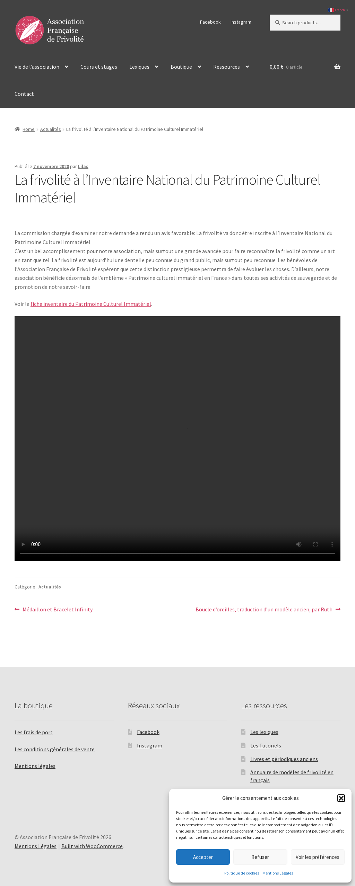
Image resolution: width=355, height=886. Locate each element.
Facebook (210, 22)
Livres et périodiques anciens (284, 758)
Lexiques (139, 66)
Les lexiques (264, 731)
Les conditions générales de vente (55, 749)
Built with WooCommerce (92, 846)
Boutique (181, 66)
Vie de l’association (37, 66)
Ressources (226, 66)
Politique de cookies (241, 873)
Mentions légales (35, 765)
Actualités (50, 129)
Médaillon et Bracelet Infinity (57, 609)
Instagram (241, 22)
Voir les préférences (317, 857)
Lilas (83, 166)
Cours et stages (98, 66)
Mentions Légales (277, 873)
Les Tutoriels (265, 745)
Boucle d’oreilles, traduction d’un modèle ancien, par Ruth (264, 609)
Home (29, 129)
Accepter (203, 857)
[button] (341, 798)
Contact (24, 93)
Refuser (260, 857)
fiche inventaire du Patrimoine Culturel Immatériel (91, 303)
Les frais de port (34, 732)
